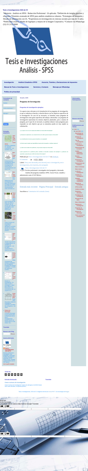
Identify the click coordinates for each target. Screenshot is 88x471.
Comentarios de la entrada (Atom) (38, 191)
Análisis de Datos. (79, 189)
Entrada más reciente (29, 187)
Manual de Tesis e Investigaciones (16, 87)
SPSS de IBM (78, 187)
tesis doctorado (33, 162)
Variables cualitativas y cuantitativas (79, 180)
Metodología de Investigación (79, 134)
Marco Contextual (14, 154)
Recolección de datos (13, 195)
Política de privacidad (12, 92)
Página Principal (46, 187)
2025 (75, 129)
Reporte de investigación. (79, 184)
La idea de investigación (79, 172)
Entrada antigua (61, 187)
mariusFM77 (52, 391)
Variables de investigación (13, 237)
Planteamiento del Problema (79, 164)
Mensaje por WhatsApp (61, 87)
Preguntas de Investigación (79, 208)
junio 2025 (78, 131)
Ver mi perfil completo (8, 364)
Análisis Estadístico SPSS (27, 82)
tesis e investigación (53, 162)
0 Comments (24, 159)
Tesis (26, 162)
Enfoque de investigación (13, 255)
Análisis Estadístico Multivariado (79, 153)
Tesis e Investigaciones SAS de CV (15, 10)
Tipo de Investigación (79, 141)
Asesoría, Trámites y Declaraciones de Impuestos (59, 82)
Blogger (67, 391)
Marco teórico (78, 169)
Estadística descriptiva (14, 295)
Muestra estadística (78, 156)
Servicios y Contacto (40, 87)
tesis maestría (34, 165)
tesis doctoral (42, 162)
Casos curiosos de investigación (80, 215)
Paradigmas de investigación (79, 195)
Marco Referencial (13, 174)
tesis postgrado (43, 165)
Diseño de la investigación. (13, 276)
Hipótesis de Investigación (79, 205)
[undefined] (7, 433)
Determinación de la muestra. (79, 148)
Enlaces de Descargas (7, 311)
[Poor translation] (7, 406)
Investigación (9, 82)
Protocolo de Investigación (79, 160)
